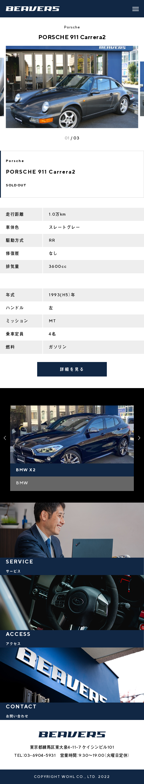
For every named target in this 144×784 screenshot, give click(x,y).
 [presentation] (139, 438)
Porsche (72, 27)
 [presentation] (5, 438)
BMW (22, 483)
